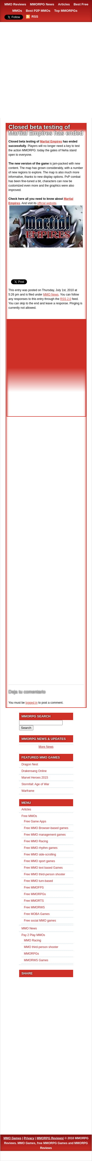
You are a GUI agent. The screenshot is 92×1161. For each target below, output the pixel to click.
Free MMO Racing (36, 841)
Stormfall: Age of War (35, 784)
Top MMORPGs (66, 10)
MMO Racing (32, 940)
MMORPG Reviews (50, 1138)
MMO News (51, 294)
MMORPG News (42, 4)
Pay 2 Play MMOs (33, 935)
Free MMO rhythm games (41, 848)
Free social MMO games (40, 920)
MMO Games (12, 1138)
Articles (64, 4)
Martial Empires (51, 141)
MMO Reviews (15, 4)
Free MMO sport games (39, 861)
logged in (32, 702)
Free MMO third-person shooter (44, 874)
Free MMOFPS (34, 887)
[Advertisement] (46, 70)
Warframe (28, 791)
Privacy (29, 1138)
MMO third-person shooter (41, 947)
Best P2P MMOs (38, 10)
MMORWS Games (36, 960)
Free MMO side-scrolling (40, 854)
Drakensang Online (34, 771)
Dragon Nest (30, 764)
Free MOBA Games (37, 914)
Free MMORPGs (35, 894)
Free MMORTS (34, 900)
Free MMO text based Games (43, 867)
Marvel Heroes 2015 (35, 777)
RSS (35, 16)
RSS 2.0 (65, 299)
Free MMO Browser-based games (46, 828)
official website (46, 203)
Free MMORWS (34, 907)
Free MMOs (29, 816)
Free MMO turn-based (38, 881)
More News (46, 746)
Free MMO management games (45, 834)
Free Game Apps (35, 821)
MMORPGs (31, 953)
